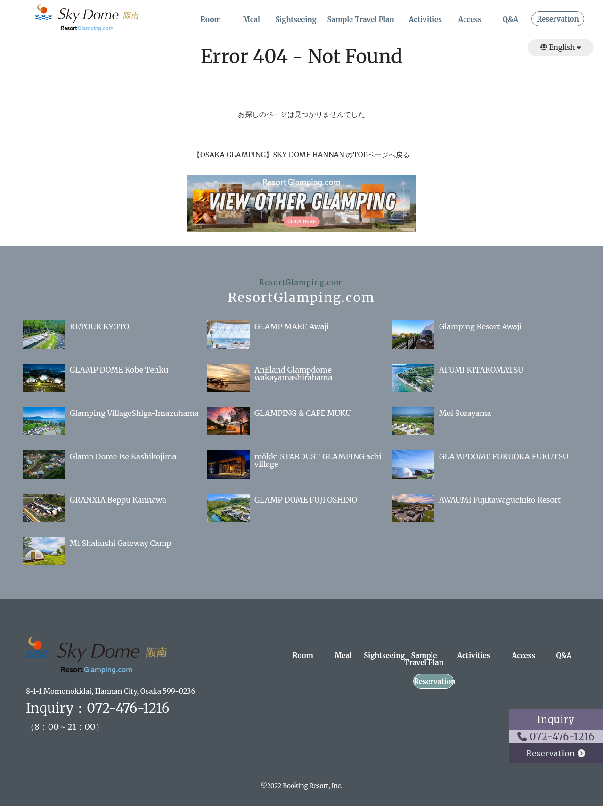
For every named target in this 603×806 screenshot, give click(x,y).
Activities (425, 20)
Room (210, 20)
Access (469, 20)
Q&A (510, 20)
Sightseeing (296, 20)
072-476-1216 (556, 736)
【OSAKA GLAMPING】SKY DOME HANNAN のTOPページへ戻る (301, 154)
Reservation (558, 20)
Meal (251, 20)
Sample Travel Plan (360, 20)
